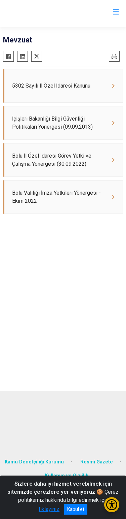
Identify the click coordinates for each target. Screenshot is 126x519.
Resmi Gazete (96, 462)
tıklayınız (49, 509)
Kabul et (75, 509)
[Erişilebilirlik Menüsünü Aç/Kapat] (111, 504)
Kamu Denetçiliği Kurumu (34, 462)
